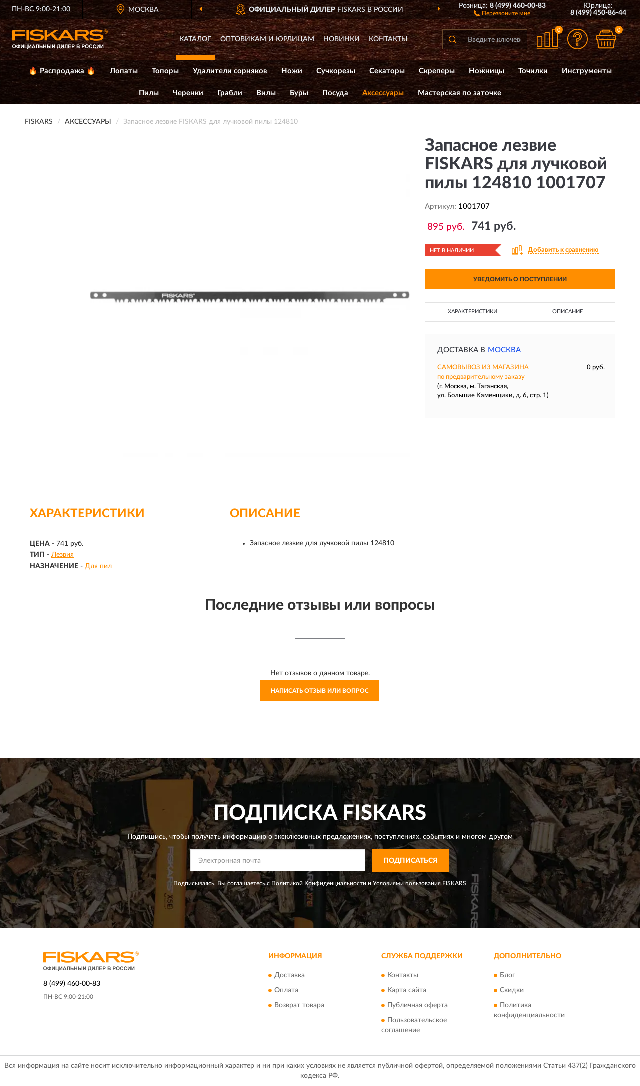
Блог (508, 975)
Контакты (388, 39)
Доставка (289, 975)
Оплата (286, 990)
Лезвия (63, 555)
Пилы (149, 93)
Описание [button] (567, 311)
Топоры (165, 71)
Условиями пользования (407, 883)
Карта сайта (407, 990)
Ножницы (486, 71)
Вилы (266, 93)
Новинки (342, 39)
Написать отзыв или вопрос (320, 691)
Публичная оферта (418, 1005)
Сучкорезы (336, 71)
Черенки (188, 93)
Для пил (98, 566)
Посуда (335, 93)
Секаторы (387, 71)
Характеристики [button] (473, 311)
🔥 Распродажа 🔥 (62, 71)
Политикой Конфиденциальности (319, 883)
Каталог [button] (196, 39)
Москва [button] (504, 350)
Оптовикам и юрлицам (267, 39)
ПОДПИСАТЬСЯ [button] (411, 861)
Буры (299, 93)
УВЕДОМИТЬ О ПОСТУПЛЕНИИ (520, 279)
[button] (502, 13)
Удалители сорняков (230, 71)
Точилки (533, 71)
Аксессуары (383, 93)
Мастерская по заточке (460, 93)
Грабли (230, 93)
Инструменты (587, 71)
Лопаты (124, 71)
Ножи (292, 71)
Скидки (512, 990)
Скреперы (437, 71)
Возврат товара (299, 1005)
